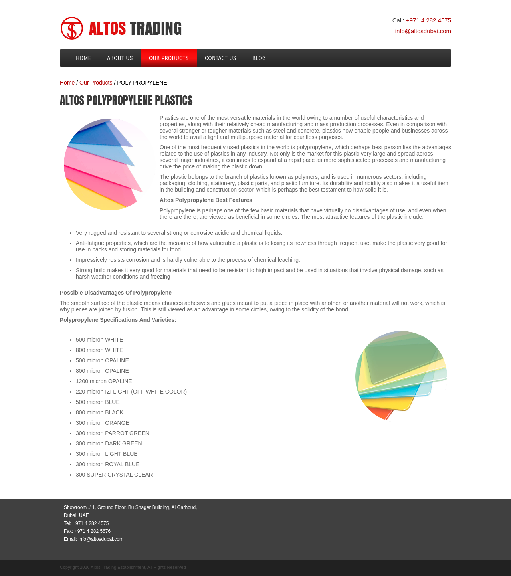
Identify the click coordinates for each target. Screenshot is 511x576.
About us (120, 58)
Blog (259, 58)
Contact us (220, 58)
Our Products (169, 58)
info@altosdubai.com (423, 31)
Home (83, 58)
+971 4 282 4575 (428, 20)
